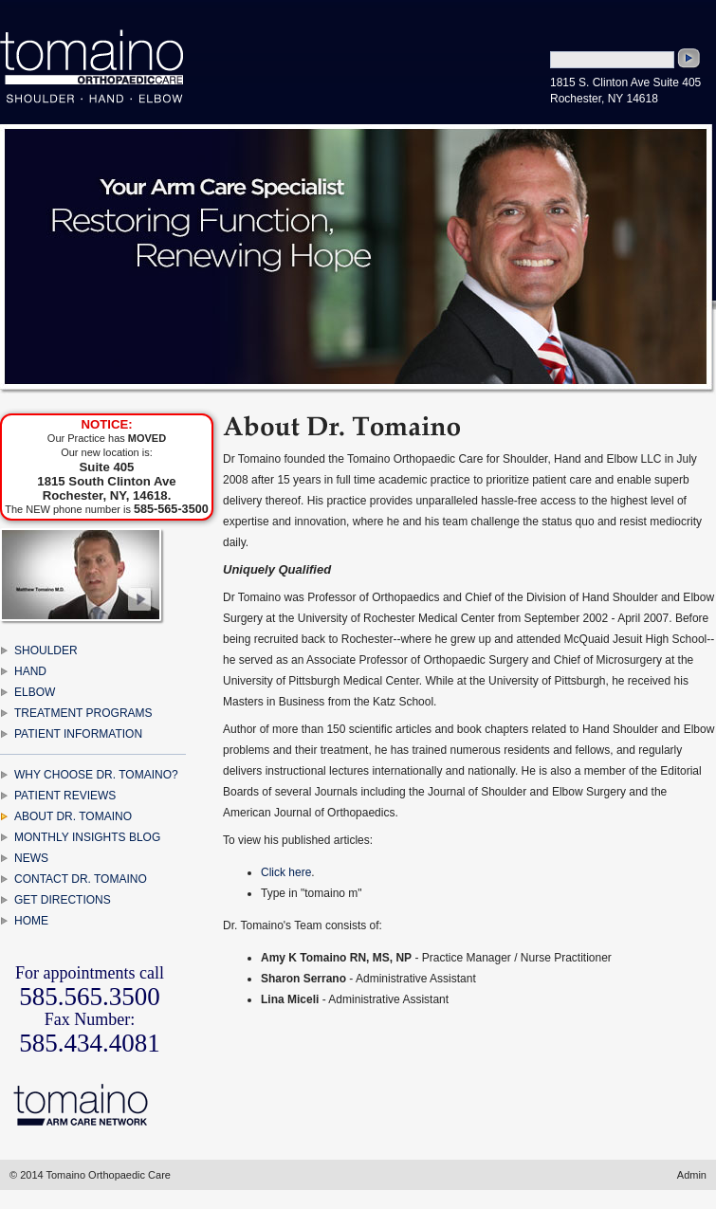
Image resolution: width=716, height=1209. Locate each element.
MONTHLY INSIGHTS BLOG (87, 837)
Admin (692, 1175)
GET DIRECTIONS (62, 900)
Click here (286, 872)
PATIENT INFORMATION (78, 734)
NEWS (31, 858)
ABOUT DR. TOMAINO (73, 816)
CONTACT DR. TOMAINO (80, 879)
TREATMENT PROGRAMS (83, 713)
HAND (30, 671)
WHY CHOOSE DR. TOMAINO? (96, 774)
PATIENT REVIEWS (65, 795)
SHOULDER (46, 650)
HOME (31, 920)
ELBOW (34, 692)
